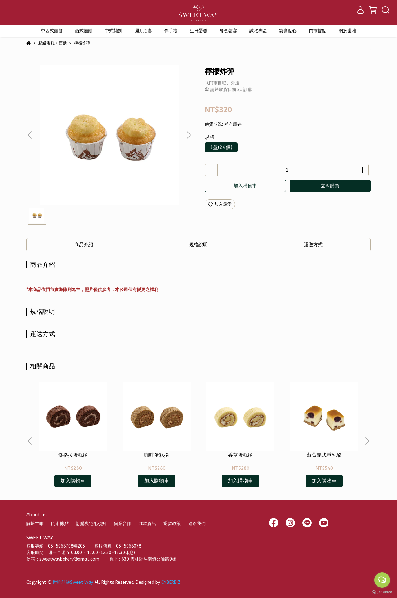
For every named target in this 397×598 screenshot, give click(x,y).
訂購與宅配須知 (91, 523)
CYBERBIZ (171, 582)
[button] (188, 135)
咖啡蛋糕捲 (156, 455)
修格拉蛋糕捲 (73, 455)
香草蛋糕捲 (240, 455)
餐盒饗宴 (228, 30)
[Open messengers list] (382, 580)
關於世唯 (35, 523)
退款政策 (172, 523)
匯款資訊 (147, 523)
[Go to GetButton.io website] (382, 592)
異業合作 (122, 523)
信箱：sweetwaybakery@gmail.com (62, 559)
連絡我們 (197, 523)
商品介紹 (83, 244)
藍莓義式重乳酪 (324, 455)
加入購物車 (245, 186)
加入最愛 (220, 204)
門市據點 (60, 523)
